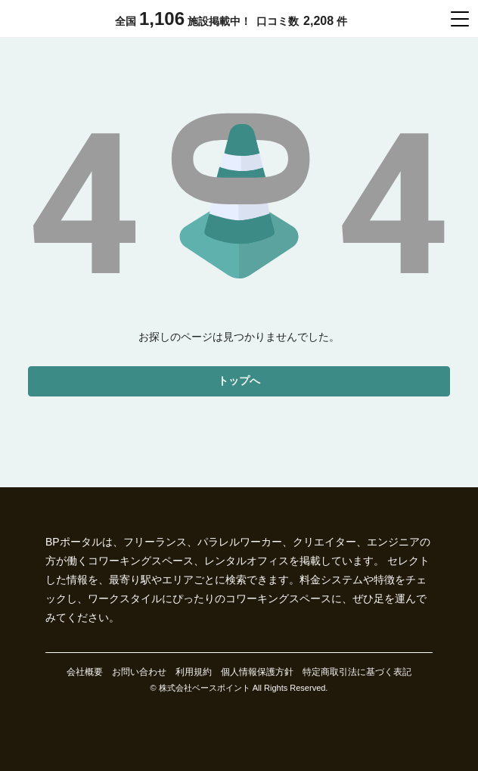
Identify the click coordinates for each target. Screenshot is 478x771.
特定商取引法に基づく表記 (357, 672)
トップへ (239, 381)
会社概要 (85, 672)
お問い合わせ (139, 672)
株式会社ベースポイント (204, 687)
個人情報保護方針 (257, 672)
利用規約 (193, 672)
